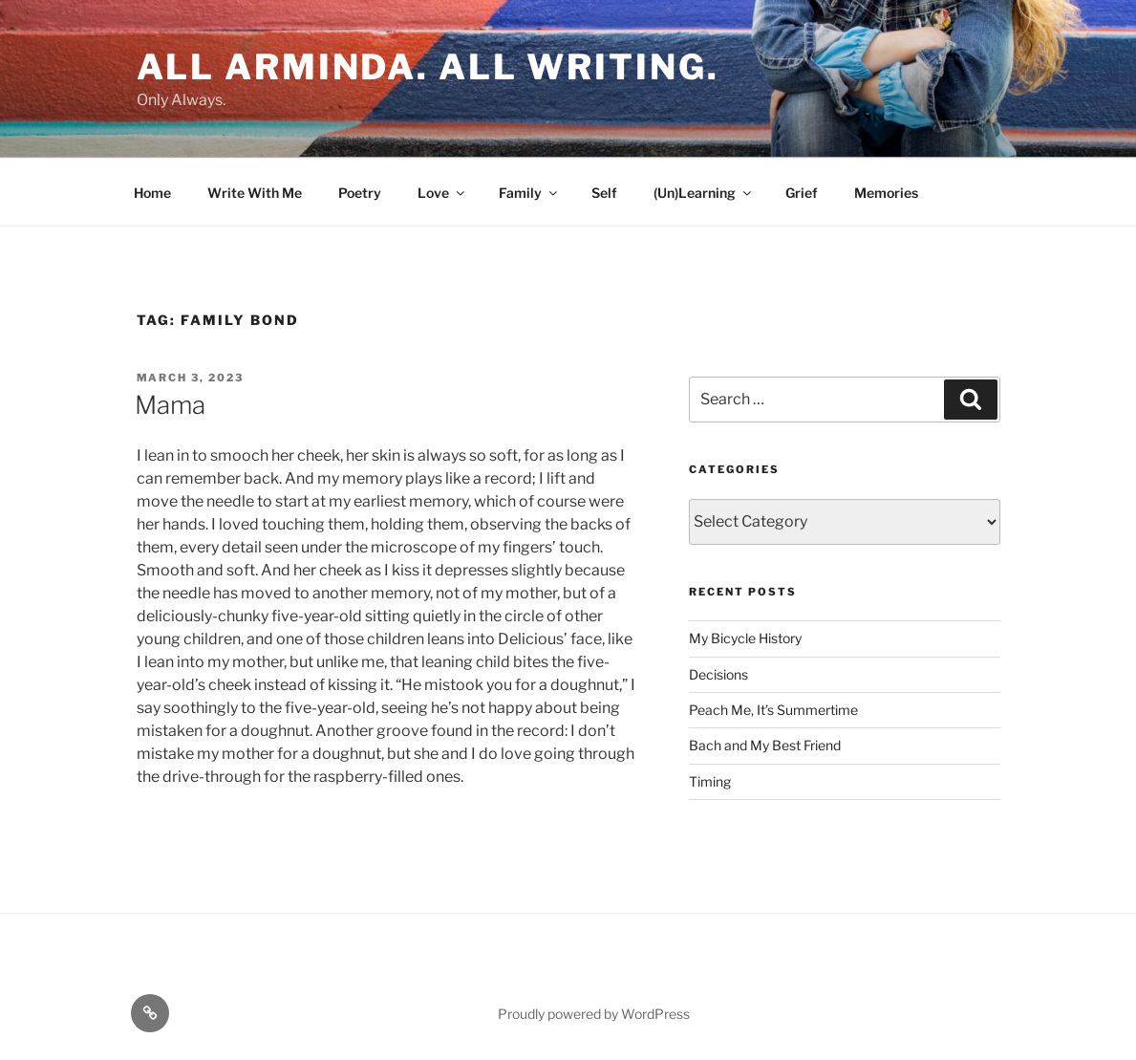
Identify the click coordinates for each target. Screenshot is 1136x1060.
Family (529, 192)
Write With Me (254, 192)
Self (604, 192)
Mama (170, 405)
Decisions (718, 674)
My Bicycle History (745, 638)
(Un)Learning (704, 192)
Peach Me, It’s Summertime (773, 710)
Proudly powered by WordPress (594, 1014)
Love (442, 192)
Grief (801, 192)
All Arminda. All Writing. (428, 67)
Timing (710, 781)
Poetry (359, 192)
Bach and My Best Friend (765, 745)
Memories (886, 192)
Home (152, 192)
